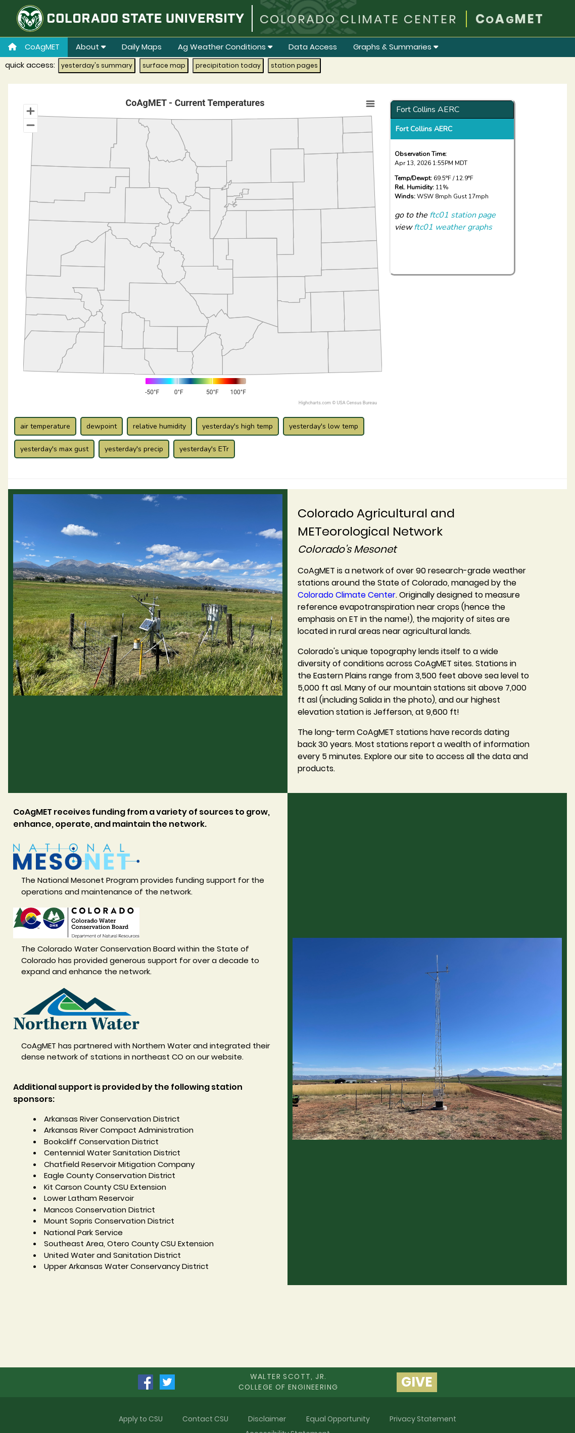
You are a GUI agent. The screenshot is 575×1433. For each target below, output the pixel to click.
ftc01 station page (462, 215)
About (91, 46)
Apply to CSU (141, 1419)
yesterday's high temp (237, 426)
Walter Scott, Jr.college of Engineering (288, 1381)
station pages (294, 65)
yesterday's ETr (204, 449)
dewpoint (101, 426)
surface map (163, 65)
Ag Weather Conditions (225, 46)
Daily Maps (142, 46)
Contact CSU (205, 1419)
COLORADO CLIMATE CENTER (358, 19)
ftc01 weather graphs (453, 227)
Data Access (313, 46)
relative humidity (159, 426)
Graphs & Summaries (395, 46)
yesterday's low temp (323, 426)
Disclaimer (267, 1419)
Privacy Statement (423, 1419)
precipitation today (228, 65)
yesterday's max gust (54, 449)
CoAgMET (34, 46)
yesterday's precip (134, 449)
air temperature (45, 426)
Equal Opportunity (338, 1419)
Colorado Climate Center (347, 595)
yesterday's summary (96, 65)
